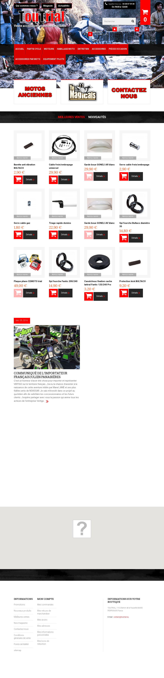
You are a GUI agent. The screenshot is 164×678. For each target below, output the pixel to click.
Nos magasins (20, 623)
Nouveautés (97, 117)
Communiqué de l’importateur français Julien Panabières (41, 374)
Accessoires (99, 49)
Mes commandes (45, 604)
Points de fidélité (21, 644)
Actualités (64, 5)
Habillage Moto (66, 49)
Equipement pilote (53, 59)
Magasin (48, 5)
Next (154, 69)
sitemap (17, 650)
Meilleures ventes (21, 617)
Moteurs (49, 49)
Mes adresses (43, 626)
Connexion (145, 29)
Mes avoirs (42, 620)
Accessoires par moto (27, 59)
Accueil (19, 49)
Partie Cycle (34, 49)
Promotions (19, 604)
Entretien (83, 49)
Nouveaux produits (22, 611)
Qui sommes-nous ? (27, 5)
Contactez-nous (100, 34)
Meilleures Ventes (71, 117)
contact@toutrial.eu (121, 617)
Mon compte (45, 599)
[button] (82, 529)
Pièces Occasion (118, 49)
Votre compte (124, 29)
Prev (10, 69)
